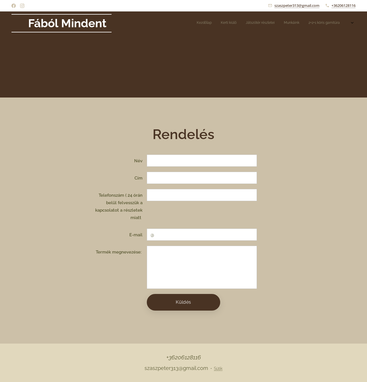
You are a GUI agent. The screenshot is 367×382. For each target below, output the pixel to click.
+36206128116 (343, 5)
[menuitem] (293, 23)
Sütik (218, 368)
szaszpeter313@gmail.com (296, 5)
